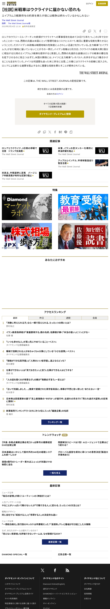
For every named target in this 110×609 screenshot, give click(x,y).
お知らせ (87, 599)
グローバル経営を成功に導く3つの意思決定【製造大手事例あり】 (83, 453)
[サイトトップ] (10, 4)
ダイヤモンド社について (94, 578)
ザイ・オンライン (49, 603)
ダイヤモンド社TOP (92, 584)
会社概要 (88, 589)
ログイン (89, 4)
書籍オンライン (49, 599)
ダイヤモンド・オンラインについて (19, 578)
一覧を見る (55, 473)
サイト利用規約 (11, 599)
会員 (95, 318)
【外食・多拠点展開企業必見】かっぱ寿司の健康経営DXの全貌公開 (27, 443)
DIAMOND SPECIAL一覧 (14, 554)
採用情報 (88, 594)
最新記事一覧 (55, 542)
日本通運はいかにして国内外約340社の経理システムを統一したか (27, 453)
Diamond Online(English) (54, 584)
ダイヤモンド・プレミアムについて (18, 589)
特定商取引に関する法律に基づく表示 (20, 603)
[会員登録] (102, 3)
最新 (15, 318)
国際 (4, 23)
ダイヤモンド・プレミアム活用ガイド (19, 594)
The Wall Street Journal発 (19, 23)
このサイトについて (12, 584)
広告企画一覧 (64, 554)
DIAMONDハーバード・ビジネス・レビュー (60, 594)
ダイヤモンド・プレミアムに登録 (55, 114)
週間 (68, 318)
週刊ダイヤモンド (50, 589)
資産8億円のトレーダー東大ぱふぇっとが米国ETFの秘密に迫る (27, 463)
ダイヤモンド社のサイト (53, 578)
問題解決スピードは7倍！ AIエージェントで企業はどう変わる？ (83, 443)
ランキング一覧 (55, 422)
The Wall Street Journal (13, 20)
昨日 (42, 318)
